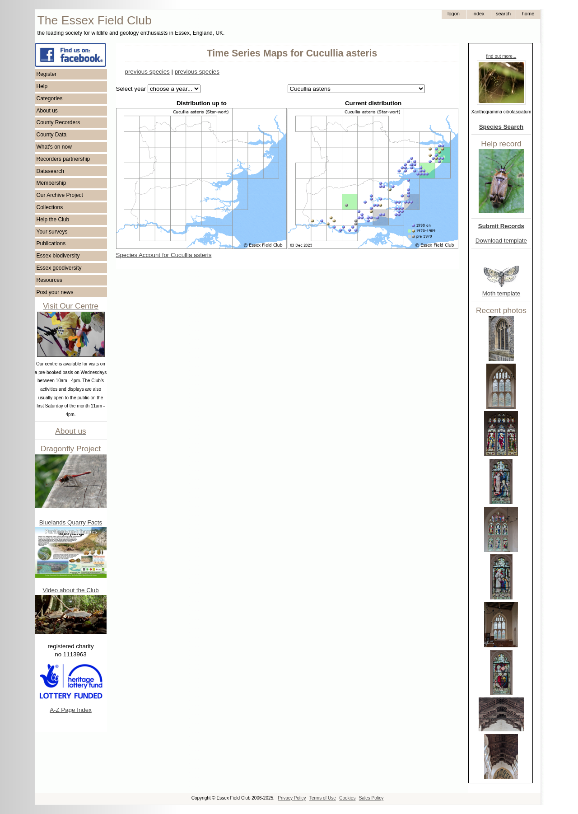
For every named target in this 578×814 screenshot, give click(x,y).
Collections (50, 207)
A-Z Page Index (71, 709)
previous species (147, 71)
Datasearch (50, 171)
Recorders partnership (63, 159)
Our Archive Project (60, 195)
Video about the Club (70, 590)
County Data (52, 134)
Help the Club (53, 219)
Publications (51, 243)
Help (42, 86)
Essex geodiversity (59, 268)
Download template (501, 240)
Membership (51, 183)
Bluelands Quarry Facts (70, 522)
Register (47, 74)
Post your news (55, 292)
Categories (50, 98)
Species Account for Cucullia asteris (164, 255)
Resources (49, 280)
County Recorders (58, 122)
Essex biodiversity (58, 256)
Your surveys (52, 232)
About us (47, 111)
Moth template (501, 293)
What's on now (54, 147)
